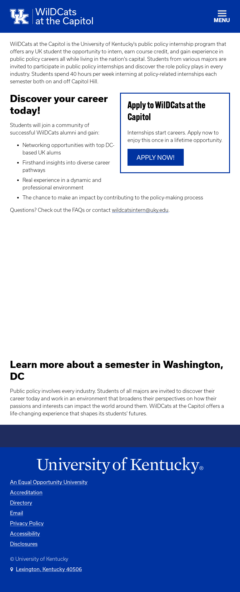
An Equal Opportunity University (49, 482)
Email (16, 513)
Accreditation (26, 492)
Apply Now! (156, 157)
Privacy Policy (27, 523)
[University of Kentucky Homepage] (120, 465)
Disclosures (24, 544)
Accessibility (25, 533)
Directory (21, 503)
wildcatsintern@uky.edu (140, 210)
